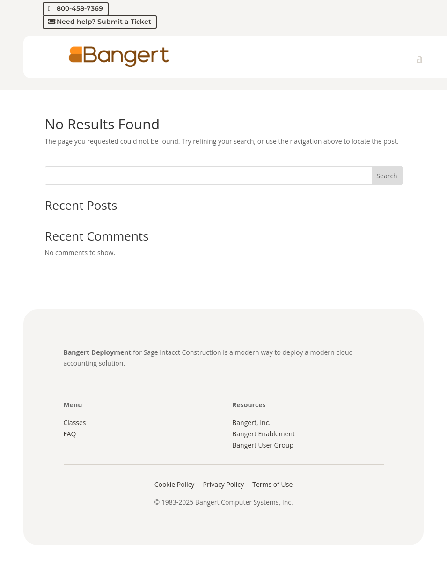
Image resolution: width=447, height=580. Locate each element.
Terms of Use (272, 484)
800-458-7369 (80, 8)
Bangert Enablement (263, 433)
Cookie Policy (174, 484)
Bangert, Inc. (251, 422)
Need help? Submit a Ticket (104, 21)
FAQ (70, 433)
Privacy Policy (223, 484)
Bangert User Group (262, 445)
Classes (75, 422)
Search (386, 175)
